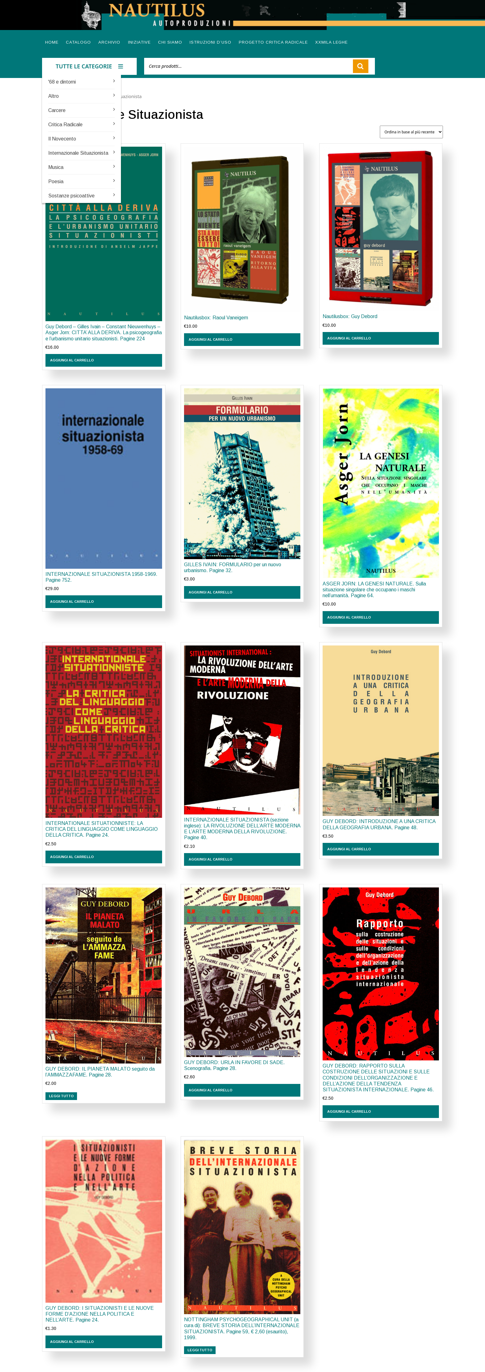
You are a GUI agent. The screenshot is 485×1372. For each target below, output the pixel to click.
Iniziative (139, 42)
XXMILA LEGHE (331, 42)
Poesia (55, 181)
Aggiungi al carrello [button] (72, 360)
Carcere (57, 110)
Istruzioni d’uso (210, 42)
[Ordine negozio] (411, 132)
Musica (55, 167)
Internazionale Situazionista (78, 153)
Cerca (360, 66)
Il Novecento (62, 138)
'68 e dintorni (62, 81)
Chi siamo (170, 42)
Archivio (109, 42)
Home (51, 42)
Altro (53, 96)
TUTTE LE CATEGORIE (89, 66)
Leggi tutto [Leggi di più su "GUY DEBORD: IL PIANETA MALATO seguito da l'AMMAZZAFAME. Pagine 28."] (61, 1096)
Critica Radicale (65, 124)
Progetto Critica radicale (273, 42)
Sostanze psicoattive (71, 195)
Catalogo (78, 42)
